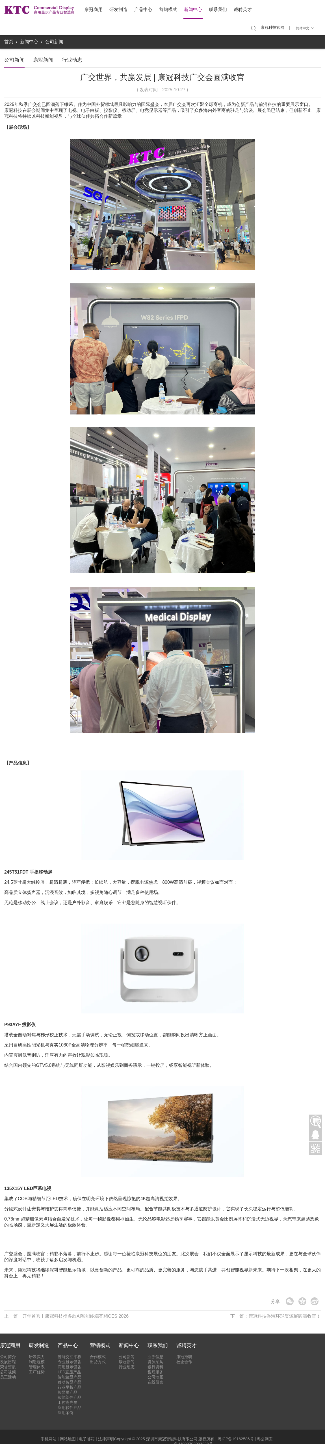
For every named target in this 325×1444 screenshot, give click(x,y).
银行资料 (155, 1367)
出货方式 (98, 1362)
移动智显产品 (69, 1382)
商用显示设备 (69, 1367)
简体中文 (305, 28)
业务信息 (155, 1356)
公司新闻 (54, 41)
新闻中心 (193, 9)
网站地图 (68, 1439)
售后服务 (155, 1372)
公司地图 (155, 1377)
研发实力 (37, 1356)
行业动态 (72, 60)
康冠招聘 (184, 1356)
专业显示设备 (69, 1362)
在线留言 (155, 1382)
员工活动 (8, 1377)
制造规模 (37, 1362)
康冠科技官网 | (275, 27)
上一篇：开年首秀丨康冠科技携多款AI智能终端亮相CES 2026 (66, 1316)
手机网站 (49, 1439)
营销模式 (168, 9)
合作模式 (98, 1356)
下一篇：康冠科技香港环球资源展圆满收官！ (275, 1316)
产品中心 (143, 9)
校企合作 (184, 1362)
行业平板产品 (69, 1387)
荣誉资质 (8, 1367)
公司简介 (8, 1356)
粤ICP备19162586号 (236, 1439)
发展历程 (8, 1362)
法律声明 (106, 1439)
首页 (8, 41)
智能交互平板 (69, 1356)
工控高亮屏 (67, 1402)
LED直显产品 (69, 1372)
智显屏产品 (67, 1392)
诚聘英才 (243, 9)
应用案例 (65, 1412)
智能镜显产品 (69, 1377)
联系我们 (218, 9)
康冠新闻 (43, 60)
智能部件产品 (69, 1397)
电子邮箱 (87, 1439)
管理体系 (37, 1367)
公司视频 (8, 1372)
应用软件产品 (69, 1407)
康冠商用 (93, 9)
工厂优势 (37, 1372)
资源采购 (155, 1362)
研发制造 (118, 9)
